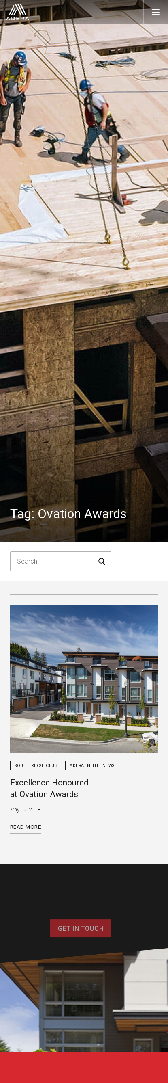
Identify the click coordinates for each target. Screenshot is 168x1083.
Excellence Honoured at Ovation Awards (49, 788)
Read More (25, 827)
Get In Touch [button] (81, 932)
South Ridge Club (36, 765)
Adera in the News (92, 765)
